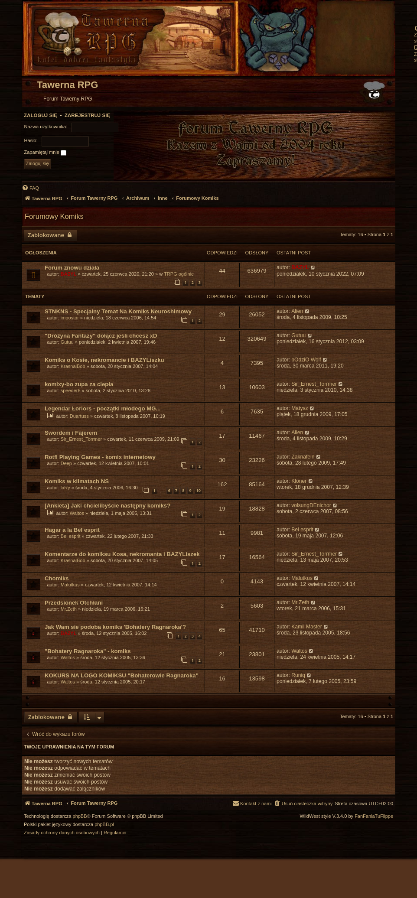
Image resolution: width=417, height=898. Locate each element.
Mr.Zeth (69, 609)
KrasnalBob (73, 366)
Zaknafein (302, 457)
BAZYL (69, 274)
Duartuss (79, 416)
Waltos (77, 513)
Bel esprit (71, 536)
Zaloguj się (40, 115)
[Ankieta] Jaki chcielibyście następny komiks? (107, 505)
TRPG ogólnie (179, 274)
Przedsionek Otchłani (74, 602)
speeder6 (71, 390)
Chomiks (57, 578)
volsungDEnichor (311, 505)
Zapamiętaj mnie (45, 153)
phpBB (80, 816)
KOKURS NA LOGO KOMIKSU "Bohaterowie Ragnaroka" (122, 675)
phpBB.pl (104, 824)
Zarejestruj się (87, 115)
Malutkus (70, 584)
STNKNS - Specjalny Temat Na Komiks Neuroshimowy (118, 311)
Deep (66, 463)
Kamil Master (306, 627)
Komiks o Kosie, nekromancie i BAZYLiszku (104, 360)
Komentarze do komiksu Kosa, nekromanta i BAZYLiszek (122, 554)
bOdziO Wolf (306, 360)
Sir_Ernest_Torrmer (314, 384)
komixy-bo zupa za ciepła (79, 384)
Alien (297, 311)
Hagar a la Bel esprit (72, 530)
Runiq (298, 675)
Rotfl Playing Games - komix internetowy (100, 457)
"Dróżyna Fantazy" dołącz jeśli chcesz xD (101, 335)
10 (198, 490)
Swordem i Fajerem (71, 432)
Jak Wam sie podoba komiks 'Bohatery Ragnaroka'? (115, 627)
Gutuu (67, 342)
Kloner (298, 481)
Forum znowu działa (72, 267)
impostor (70, 317)
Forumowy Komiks (54, 216)
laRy (65, 487)
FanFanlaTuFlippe (374, 816)
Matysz (299, 408)
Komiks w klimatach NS (77, 481)
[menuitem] (30, 188)
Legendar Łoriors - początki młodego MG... (102, 408)
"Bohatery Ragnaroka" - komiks (88, 651)
